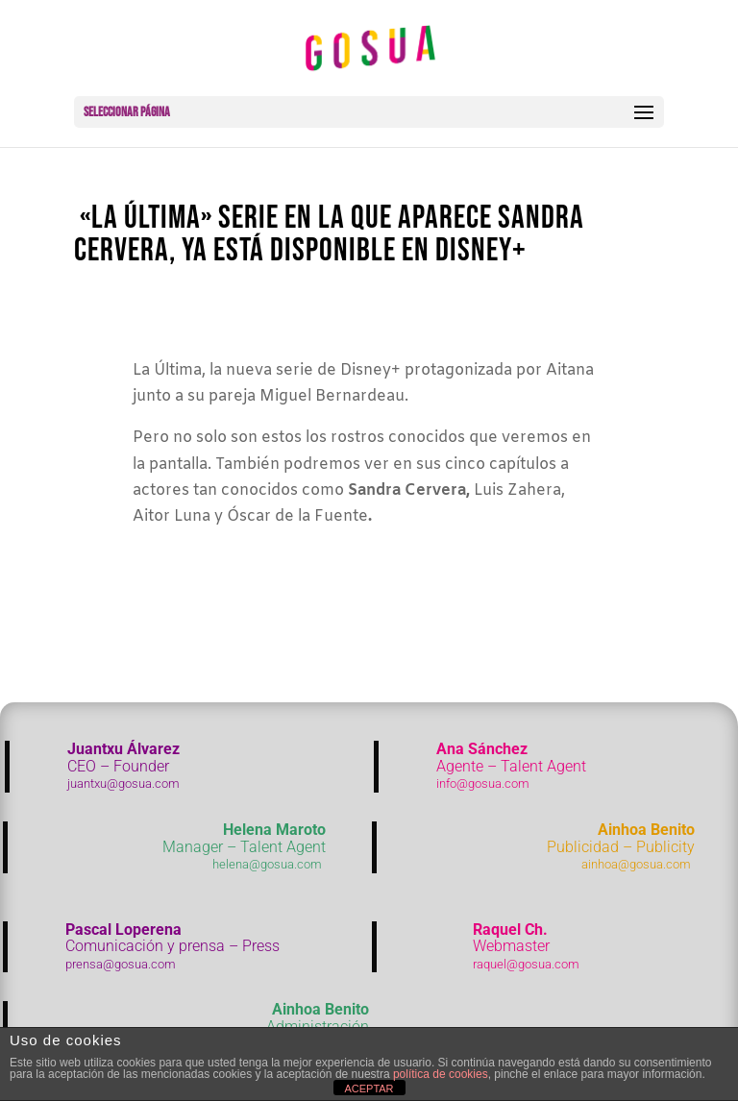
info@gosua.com (482, 783)
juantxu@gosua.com (123, 783)
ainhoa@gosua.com (636, 864)
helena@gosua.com (267, 864)
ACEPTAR (368, 1088)
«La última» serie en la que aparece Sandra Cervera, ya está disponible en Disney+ (329, 234)
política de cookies (440, 1074)
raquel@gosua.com (526, 964)
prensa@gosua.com (120, 964)
